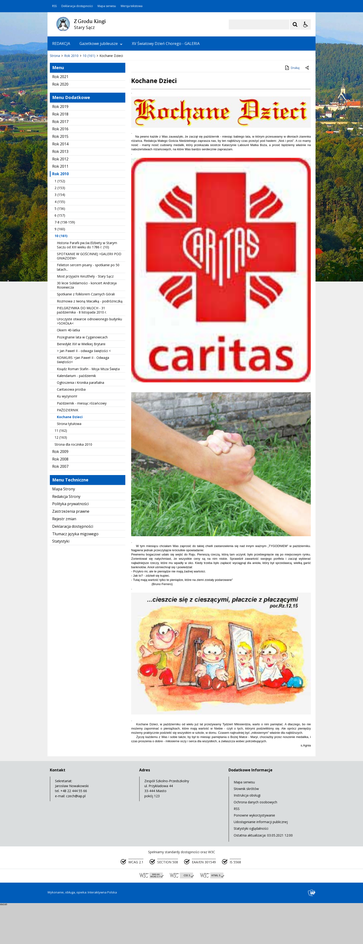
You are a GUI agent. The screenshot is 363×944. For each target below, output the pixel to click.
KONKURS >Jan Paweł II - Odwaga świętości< (83, 398)
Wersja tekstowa (131, 6)
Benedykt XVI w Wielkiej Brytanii (81, 383)
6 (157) (60, 254)
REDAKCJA (61, 43)
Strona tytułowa (69, 462)
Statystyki (60, 580)
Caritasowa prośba (71, 428)
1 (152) (60, 220)
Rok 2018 (60, 152)
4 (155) (60, 240)
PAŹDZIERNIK (67, 449)
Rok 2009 (60, 490)
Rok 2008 (60, 497)
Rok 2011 (60, 205)
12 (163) (61, 476)
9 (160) (60, 268)
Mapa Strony (63, 527)
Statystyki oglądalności (251, 867)
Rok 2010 (60, 212)
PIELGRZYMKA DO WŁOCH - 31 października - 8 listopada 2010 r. (82, 349)
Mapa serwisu (107, 6)
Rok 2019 (60, 145)
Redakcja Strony (66, 535)
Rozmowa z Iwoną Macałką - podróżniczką (89, 340)
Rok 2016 (60, 167)
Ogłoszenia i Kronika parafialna (80, 421)
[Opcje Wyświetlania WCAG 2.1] (305, 24)
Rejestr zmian (64, 557)
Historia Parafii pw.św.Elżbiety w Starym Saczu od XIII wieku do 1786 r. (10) (87, 283)
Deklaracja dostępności (77, 6)
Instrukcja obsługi (247, 834)
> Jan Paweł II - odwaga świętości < (84, 389)
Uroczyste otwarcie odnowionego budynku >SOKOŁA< (89, 360)
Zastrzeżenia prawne (70, 550)
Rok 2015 (60, 175)
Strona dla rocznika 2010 (73, 483)
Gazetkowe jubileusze (100, 43)
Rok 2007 (60, 505)
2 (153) (60, 226)
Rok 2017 (60, 160)
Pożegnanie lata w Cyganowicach (82, 376)
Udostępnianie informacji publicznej (261, 860)
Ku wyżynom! (67, 435)
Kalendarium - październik (76, 414)
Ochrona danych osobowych (255, 841)
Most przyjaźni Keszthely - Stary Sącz (85, 315)
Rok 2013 (60, 190)
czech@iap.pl (76, 835)
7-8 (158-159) (65, 261)
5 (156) (60, 247)
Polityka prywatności (70, 542)
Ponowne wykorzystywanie (254, 854)
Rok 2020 (60, 123)
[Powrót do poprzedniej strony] (307, 107)
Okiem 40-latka (68, 369)
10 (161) (61, 274)
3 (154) (60, 233)
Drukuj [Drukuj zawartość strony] (292, 106)
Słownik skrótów (246, 827)
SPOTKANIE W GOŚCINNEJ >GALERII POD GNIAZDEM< (89, 294)
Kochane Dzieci (70, 455)
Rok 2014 (60, 182)
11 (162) (61, 469)
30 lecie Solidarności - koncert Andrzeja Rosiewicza (87, 324)
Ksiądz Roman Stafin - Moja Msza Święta (88, 407)
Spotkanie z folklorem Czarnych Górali (86, 333)
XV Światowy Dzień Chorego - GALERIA (166, 43)
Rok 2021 (60, 115)
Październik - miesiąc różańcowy (82, 442)
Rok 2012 (60, 197)
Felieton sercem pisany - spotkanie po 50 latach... (88, 305)
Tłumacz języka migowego (75, 572)
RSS (54, 6)
